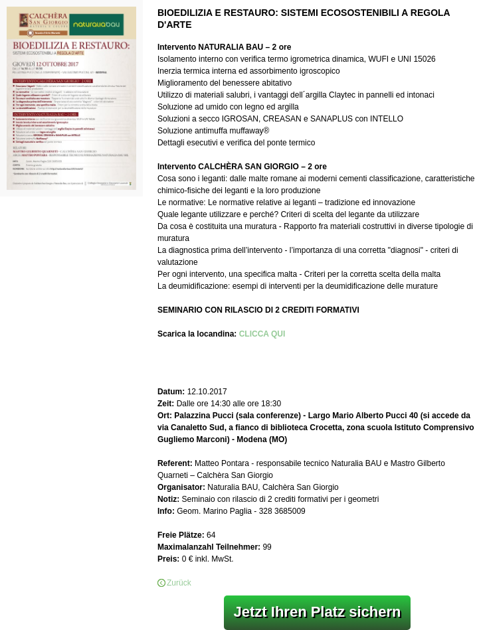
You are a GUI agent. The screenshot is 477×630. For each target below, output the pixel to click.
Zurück (179, 583)
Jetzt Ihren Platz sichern (317, 611)
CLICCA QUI (262, 334)
